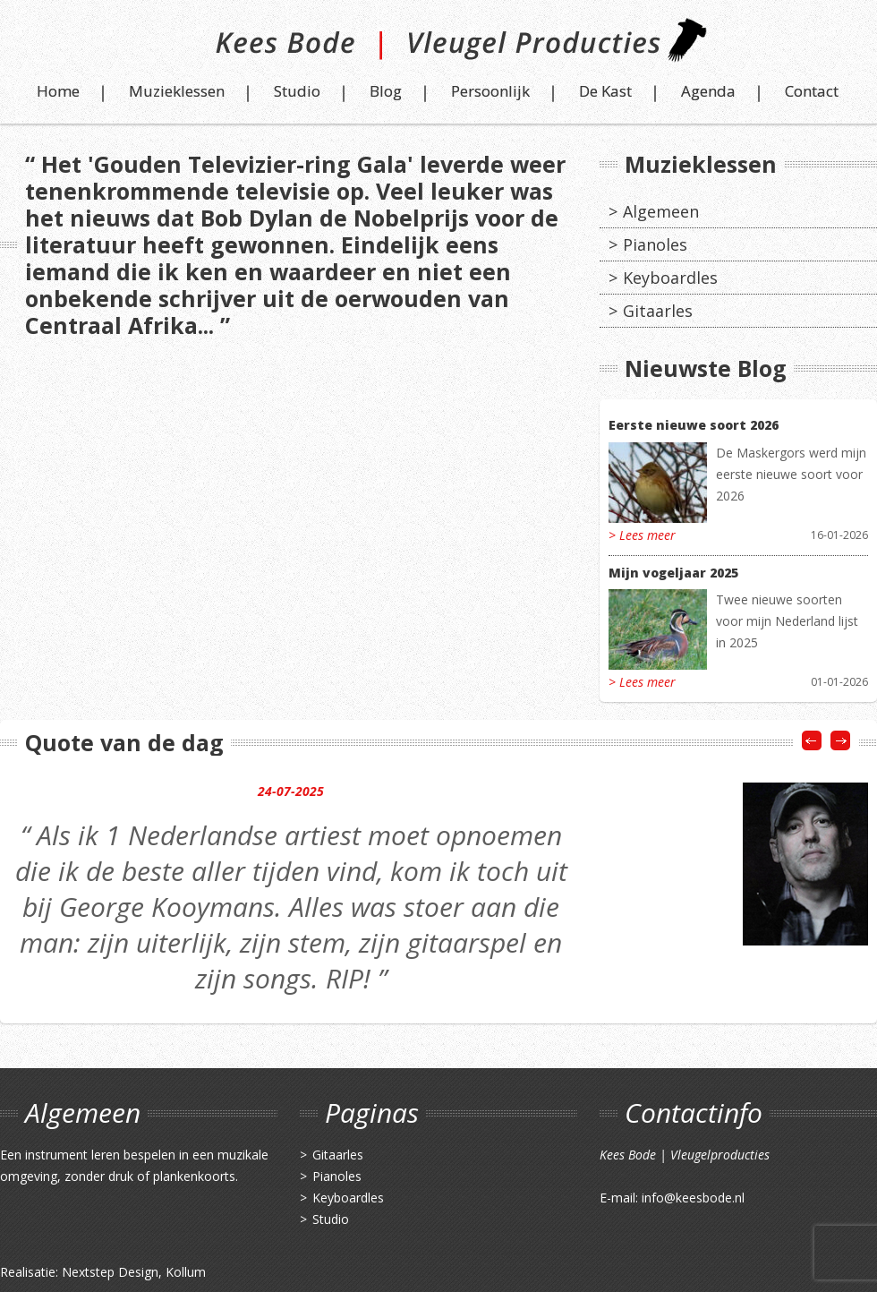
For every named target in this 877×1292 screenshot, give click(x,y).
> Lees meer (642, 534)
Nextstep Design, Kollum (134, 1271)
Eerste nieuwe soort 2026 (694, 424)
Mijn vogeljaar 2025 (673, 572)
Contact (812, 91)
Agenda (708, 91)
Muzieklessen (177, 91)
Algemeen (661, 211)
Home (58, 91)
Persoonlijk (490, 91)
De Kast (605, 91)
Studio (297, 91)
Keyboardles (670, 277)
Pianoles (655, 244)
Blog (386, 91)
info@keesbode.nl (693, 1197)
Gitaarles (658, 310)
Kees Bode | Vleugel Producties (439, 47)
